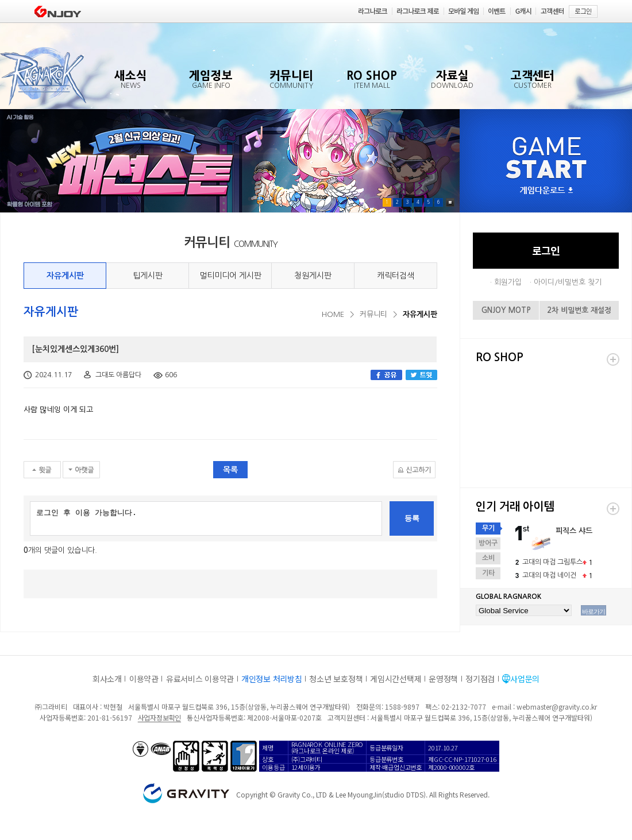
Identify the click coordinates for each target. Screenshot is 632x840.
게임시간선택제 (395, 678)
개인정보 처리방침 (271, 678)
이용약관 (144, 678)
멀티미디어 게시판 (230, 276)
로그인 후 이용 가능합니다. (206, 518)
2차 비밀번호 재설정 (579, 310)
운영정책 (443, 678)
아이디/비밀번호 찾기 (568, 282)
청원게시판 (313, 276)
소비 (488, 558)
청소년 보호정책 (336, 678)
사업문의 (524, 678)
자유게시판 (65, 276)
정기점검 (480, 678)
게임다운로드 (546, 191)
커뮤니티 (373, 314)
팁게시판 (148, 276)
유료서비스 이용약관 (200, 678)
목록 (230, 470)
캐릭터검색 (395, 276)
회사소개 (107, 678)
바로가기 (593, 611)
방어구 (488, 543)
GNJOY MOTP (506, 310)
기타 (488, 573)
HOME (333, 314)
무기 (488, 528)
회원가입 (508, 282)
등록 (411, 518)
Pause (450, 202)
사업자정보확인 (159, 717)
